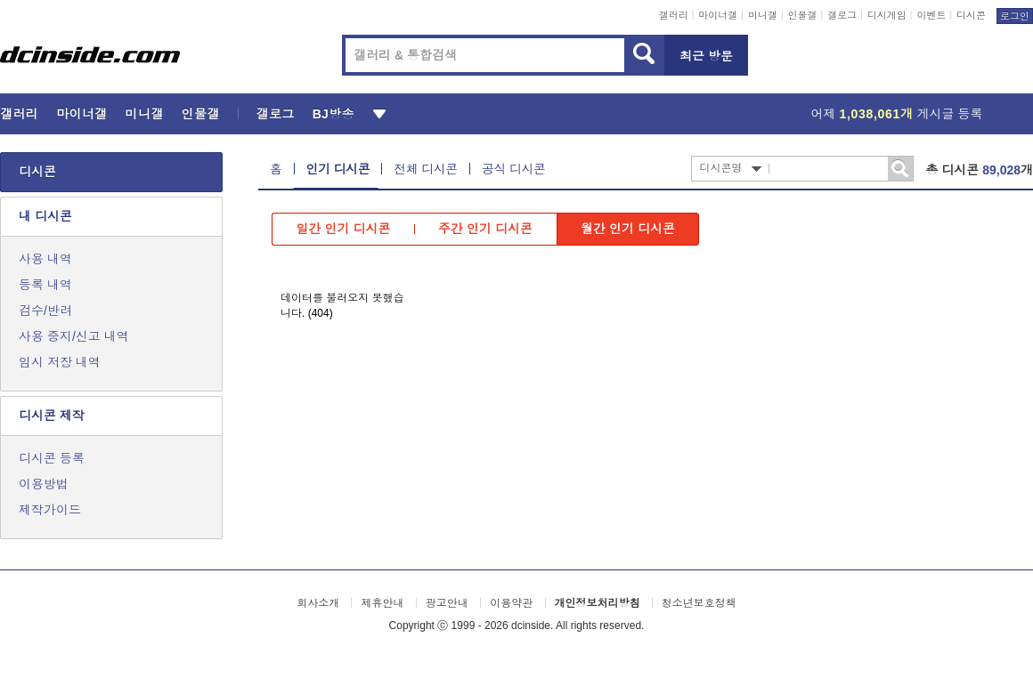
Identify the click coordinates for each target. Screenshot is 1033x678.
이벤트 (931, 15)
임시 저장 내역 (60, 362)
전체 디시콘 (426, 169)
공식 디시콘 (514, 169)
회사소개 (318, 603)
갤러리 (673, 15)
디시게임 (887, 15)
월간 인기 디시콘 (628, 229)
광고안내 (447, 603)
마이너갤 (717, 15)
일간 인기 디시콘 (344, 229)
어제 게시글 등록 (897, 114)
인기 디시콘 (338, 169)
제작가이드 (50, 510)
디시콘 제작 (52, 415)
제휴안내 (382, 603)
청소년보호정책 (699, 603)
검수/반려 (45, 310)
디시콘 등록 (52, 458)
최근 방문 (706, 56)
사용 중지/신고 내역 (74, 336)
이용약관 (511, 603)
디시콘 (971, 15)
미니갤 (762, 15)
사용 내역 (45, 259)
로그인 (1014, 16)
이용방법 (44, 484)
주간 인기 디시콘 (485, 229)
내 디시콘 (45, 216)
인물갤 (802, 15)
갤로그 (842, 15)
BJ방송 (333, 114)
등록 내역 (45, 285)
